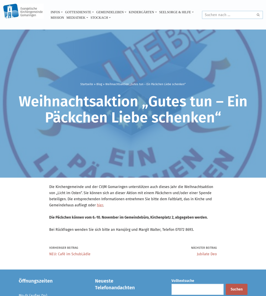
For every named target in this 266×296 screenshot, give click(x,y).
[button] (62, 12)
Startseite (86, 84)
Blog (99, 84)
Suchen (237, 290)
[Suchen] (228, 15)
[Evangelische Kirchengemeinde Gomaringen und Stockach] (23, 11)
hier (147, 205)
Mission (94, 17)
